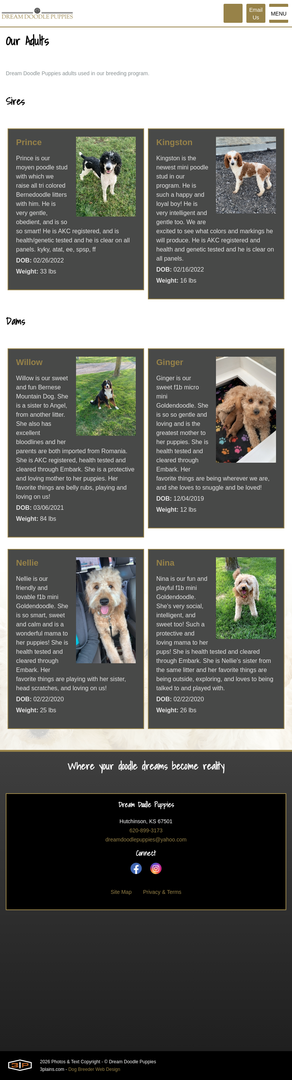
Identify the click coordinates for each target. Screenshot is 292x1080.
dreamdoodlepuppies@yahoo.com (145, 839)
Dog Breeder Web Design (94, 1069)
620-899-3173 (145, 830)
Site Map (121, 892)
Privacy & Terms (162, 892)
